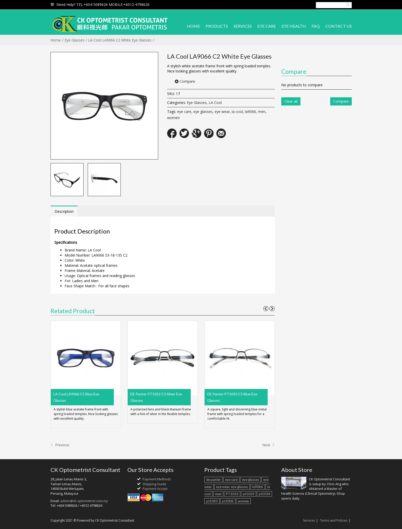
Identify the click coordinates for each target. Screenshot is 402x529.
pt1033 (248, 494)
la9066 (250, 111)
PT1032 (232, 494)
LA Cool (215, 102)
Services (309, 520)
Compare (187, 81)
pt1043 (212, 501)
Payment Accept (155, 488)
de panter (213, 480)
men (261, 111)
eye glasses (203, 111)
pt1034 (264, 494)
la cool (237, 111)
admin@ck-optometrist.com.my (84, 501)
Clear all (290, 101)
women (173, 117)
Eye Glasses (74, 40)
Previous (60, 444)
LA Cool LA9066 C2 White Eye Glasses (120, 40)
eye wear (222, 111)
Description (64, 211)
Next (268, 444)
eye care (184, 111)
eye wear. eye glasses (232, 487)
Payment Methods (157, 479)
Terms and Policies (333, 520)
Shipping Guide (154, 484)
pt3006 (228, 501)
